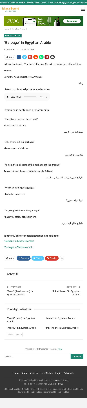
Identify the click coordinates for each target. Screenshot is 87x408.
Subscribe (69, 373)
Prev (10, 334)
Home (16, 373)
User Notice (47, 373)
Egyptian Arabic (12, 35)
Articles (34, 373)
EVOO (60, 384)
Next (19, 334)
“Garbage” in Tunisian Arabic (18, 247)
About (25, 373)
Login (58, 373)
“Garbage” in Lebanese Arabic (19, 240)
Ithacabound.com (61, 380)
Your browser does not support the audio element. (27, 97)
